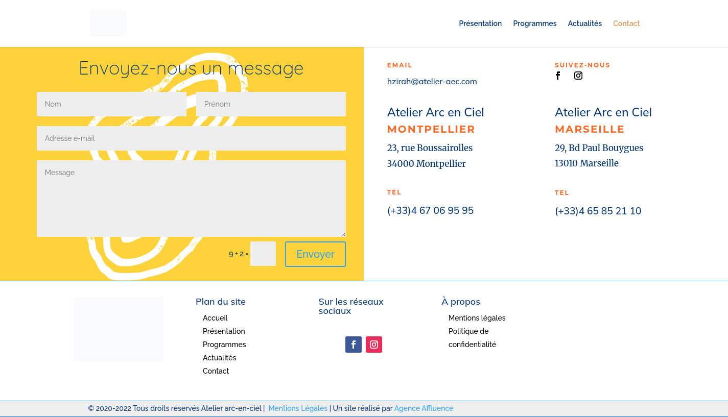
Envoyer (315, 254)
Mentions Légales (297, 408)
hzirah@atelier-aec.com (432, 81)
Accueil (215, 318)
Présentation (480, 24)
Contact (626, 24)
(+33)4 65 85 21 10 (598, 211)
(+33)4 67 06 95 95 (430, 210)
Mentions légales (477, 318)
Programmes (534, 24)
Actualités (585, 24)
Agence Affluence (424, 408)
